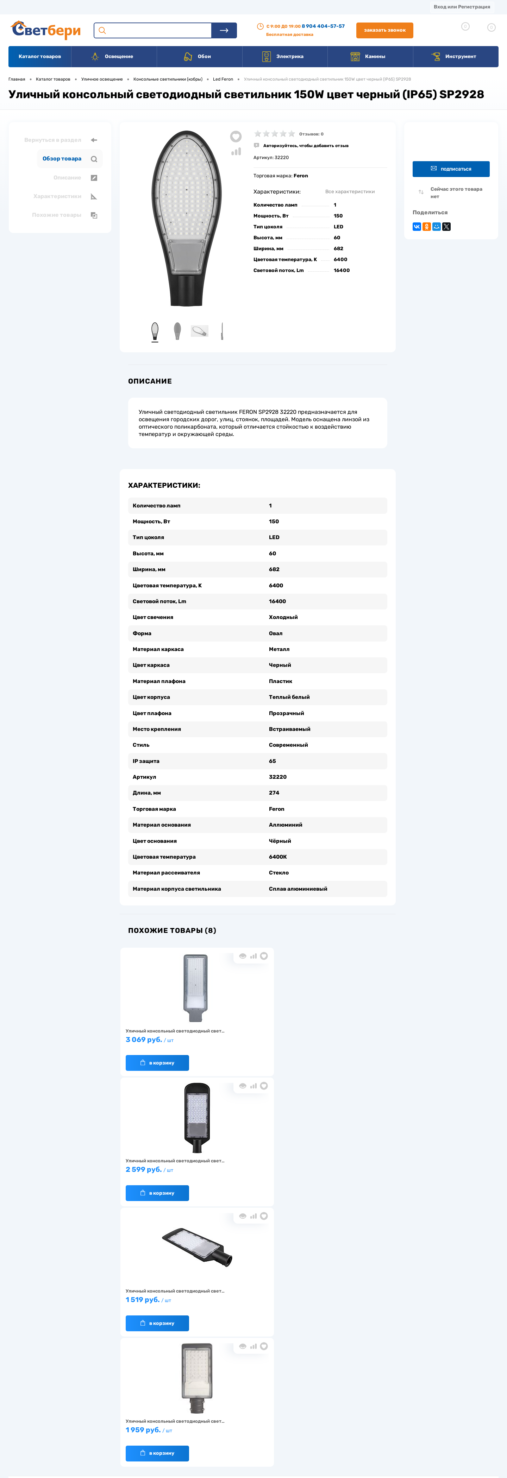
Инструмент (453, 56)
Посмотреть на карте (404, 1384)
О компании (65, 7)
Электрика (282, 56)
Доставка (109, 7)
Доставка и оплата (204, 1394)
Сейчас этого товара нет (456, 193)
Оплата (147, 7)
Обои (197, 56)
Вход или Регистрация (462, 7)
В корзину (157, 1052)
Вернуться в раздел (60, 140)
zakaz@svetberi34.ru (403, 1424)
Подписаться (451, 168)
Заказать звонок (385, 30)
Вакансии (260, 7)
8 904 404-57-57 (323, 26)
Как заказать (141, 1427)
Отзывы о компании (261, 1394)
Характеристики (65, 196)
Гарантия (137, 1416)
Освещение (111, 56)
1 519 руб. (344, 1032)
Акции (181, 7)
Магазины (21, 7)
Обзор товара (70, 158)
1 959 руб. (165, 1162)
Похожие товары (64, 215)
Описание (75, 177)
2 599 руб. (254, 1032)
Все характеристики (350, 192)
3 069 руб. (165, 1032)
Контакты (218, 7)
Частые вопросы (144, 1438)
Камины (368, 56)
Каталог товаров (40, 56)
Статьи (298, 7)
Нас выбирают (142, 1405)
